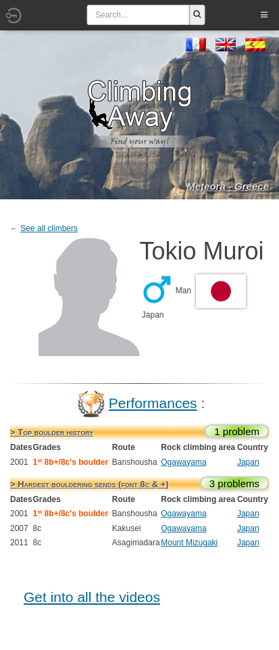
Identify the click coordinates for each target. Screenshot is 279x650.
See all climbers (49, 228)
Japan (248, 462)
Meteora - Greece (227, 186)
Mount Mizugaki (189, 542)
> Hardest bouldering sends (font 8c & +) (89, 484)
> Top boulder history (51, 432)
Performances (153, 403)
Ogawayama (183, 462)
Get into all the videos (92, 597)
